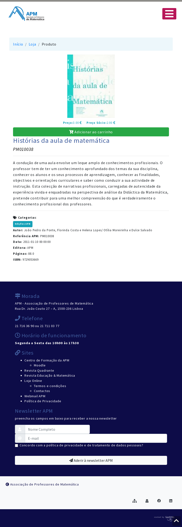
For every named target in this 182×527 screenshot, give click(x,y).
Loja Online (33, 381)
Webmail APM (35, 396)
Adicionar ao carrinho (91, 131)
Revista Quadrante (39, 370)
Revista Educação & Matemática (49, 375)
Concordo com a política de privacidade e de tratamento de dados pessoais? (81, 445)
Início (18, 44)
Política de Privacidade (42, 401)
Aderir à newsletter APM (91, 460)
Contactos (42, 391)
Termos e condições (50, 386)
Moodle (40, 365)
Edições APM (23, 223)
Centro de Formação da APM (46, 360)
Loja (32, 44)
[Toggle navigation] (169, 13)
